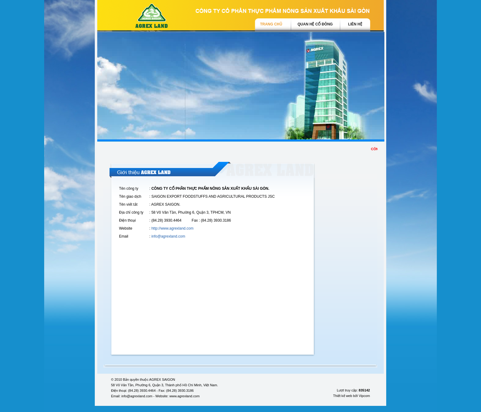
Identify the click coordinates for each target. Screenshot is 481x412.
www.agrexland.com (184, 396)
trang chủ (271, 24)
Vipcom (364, 396)
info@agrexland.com (168, 236)
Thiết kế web (342, 396)
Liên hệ (355, 24)
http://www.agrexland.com (172, 228)
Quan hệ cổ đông (315, 24)
